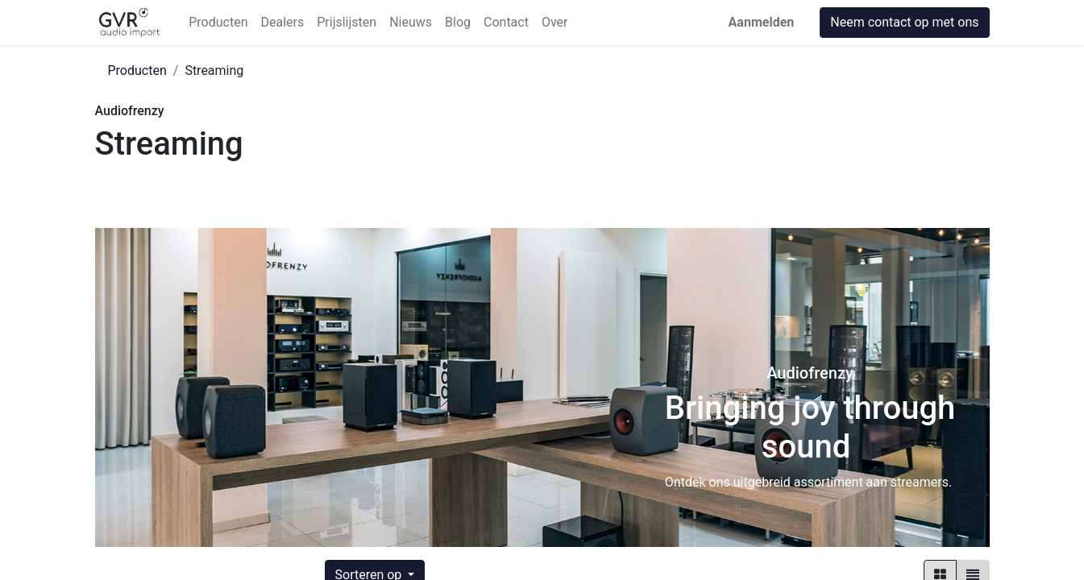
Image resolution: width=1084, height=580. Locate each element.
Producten (137, 70)
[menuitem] (218, 22)
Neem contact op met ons (904, 22)
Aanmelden (762, 22)
